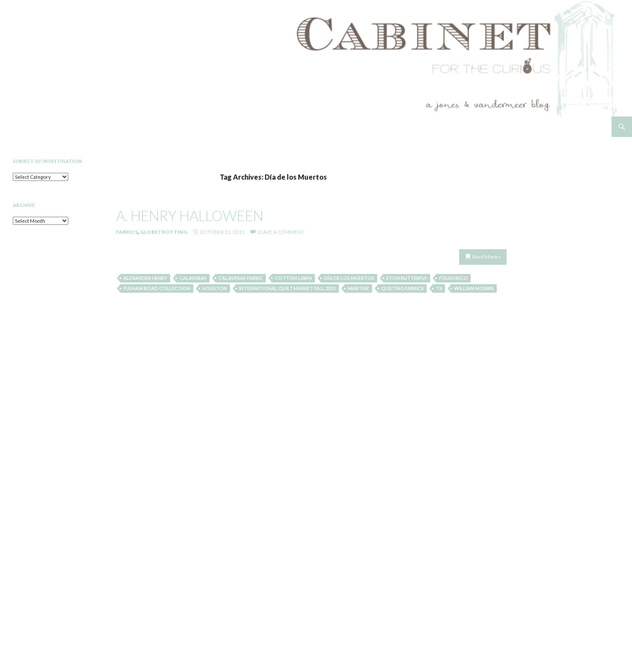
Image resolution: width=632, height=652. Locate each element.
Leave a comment (280, 232)
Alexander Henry (145, 278)
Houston (214, 288)
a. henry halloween (189, 215)
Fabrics (127, 232)
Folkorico (453, 278)
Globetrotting (163, 232)
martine (358, 288)
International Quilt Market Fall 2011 (287, 288)
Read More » (486, 256)
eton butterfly (406, 278)
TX (439, 288)
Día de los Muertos (349, 278)
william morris (474, 288)
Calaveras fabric (240, 278)
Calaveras (193, 278)
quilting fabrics (402, 288)
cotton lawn (293, 278)
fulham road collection (156, 288)
